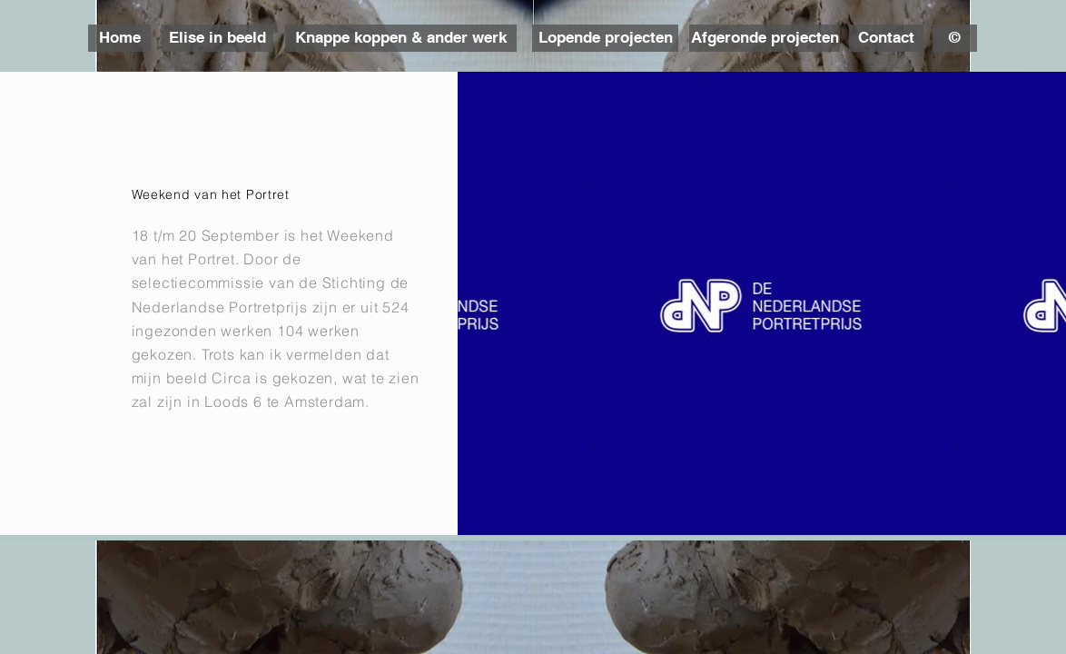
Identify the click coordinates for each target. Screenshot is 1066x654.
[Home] (119, 38)
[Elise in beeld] (217, 38)
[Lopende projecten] (605, 38)
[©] (955, 38)
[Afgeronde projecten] (764, 38)
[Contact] (886, 38)
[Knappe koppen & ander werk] (401, 38)
